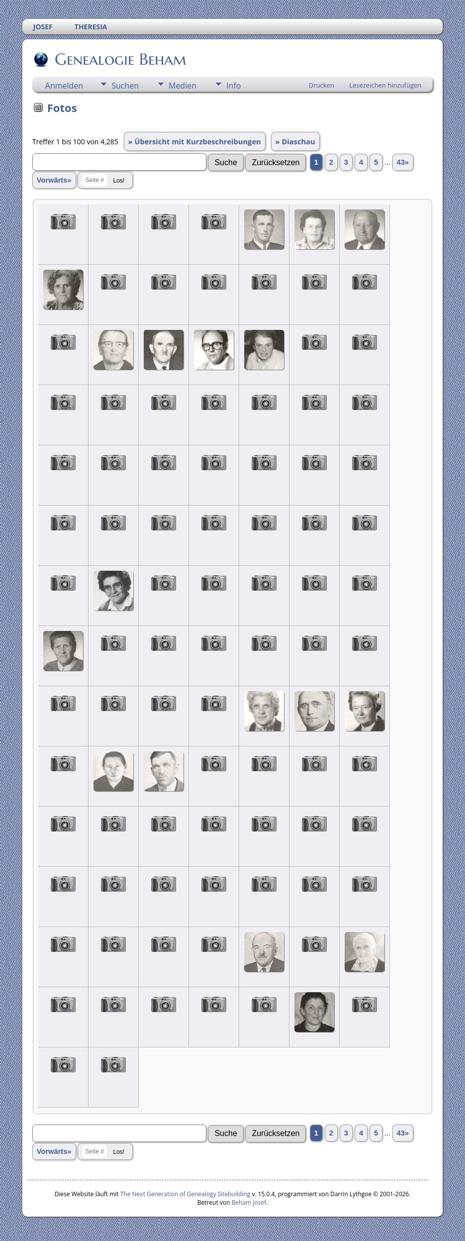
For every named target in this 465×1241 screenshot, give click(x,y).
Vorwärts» (54, 180)
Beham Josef (249, 1202)
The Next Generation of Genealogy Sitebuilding (185, 1194)
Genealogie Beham (119, 59)
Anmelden (64, 85)
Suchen (125, 85)
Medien (182, 85)
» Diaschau (295, 141)
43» (403, 162)
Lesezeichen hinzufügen (385, 85)
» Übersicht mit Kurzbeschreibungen (194, 141)
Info (233, 85)
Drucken (321, 85)
